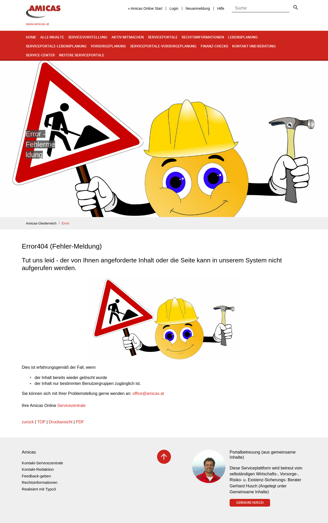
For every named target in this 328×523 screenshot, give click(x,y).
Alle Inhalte (52, 37)
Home (31, 37)
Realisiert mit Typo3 (39, 489)
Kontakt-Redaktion (38, 469)
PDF (80, 422)
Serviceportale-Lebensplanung (56, 46)
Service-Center (40, 55)
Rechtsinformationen (203, 37)
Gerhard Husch (249, 502)
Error (65, 223)
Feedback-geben (36, 476)
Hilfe (220, 8)
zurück (28, 422)
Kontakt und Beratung (254, 46)
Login (174, 8)
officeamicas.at (148, 393)
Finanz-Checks (214, 46)
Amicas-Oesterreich (41, 223)
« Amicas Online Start (145, 8)
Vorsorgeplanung (108, 46)
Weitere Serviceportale (81, 55)
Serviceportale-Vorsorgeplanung (163, 46)
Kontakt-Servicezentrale (42, 463)
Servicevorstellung (87, 37)
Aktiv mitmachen (127, 37)
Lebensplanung (243, 37)
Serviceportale (163, 37)
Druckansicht (60, 422)
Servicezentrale (71, 405)
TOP (41, 422)
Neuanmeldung (198, 8)
